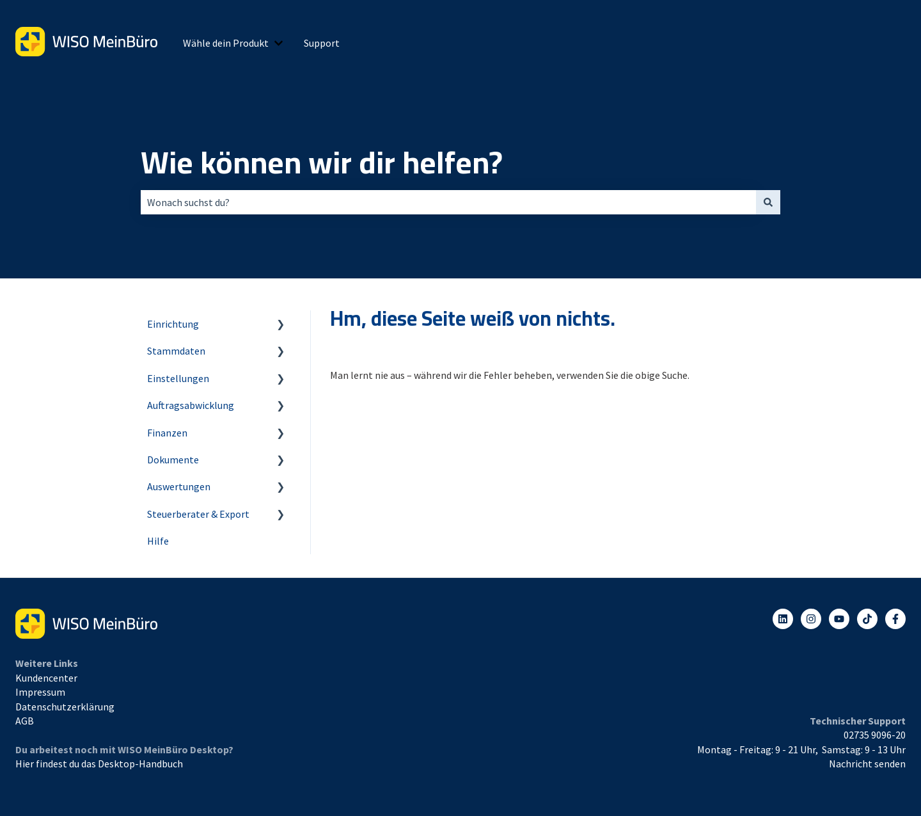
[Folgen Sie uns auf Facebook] (895, 619)
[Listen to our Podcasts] (867, 619)
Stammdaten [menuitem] (176, 350)
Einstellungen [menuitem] (178, 378)
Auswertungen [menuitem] (178, 486)
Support (322, 42)
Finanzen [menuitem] (167, 432)
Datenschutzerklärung (64, 706)
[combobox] (448, 202)
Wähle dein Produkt (226, 42)
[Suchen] (768, 202)
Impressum (40, 691)
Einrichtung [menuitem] (173, 323)
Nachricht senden (867, 763)
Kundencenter (46, 677)
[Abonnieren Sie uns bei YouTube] (839, 619)
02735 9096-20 (875, 734)
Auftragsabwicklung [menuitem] (190, 405)
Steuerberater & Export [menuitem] (198, 514)
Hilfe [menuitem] (158, 540)
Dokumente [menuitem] (173, 459)
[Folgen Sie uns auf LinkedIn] (783, 619)
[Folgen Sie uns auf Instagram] (811, 619)
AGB (24, 720)
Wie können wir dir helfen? (322, 162)
